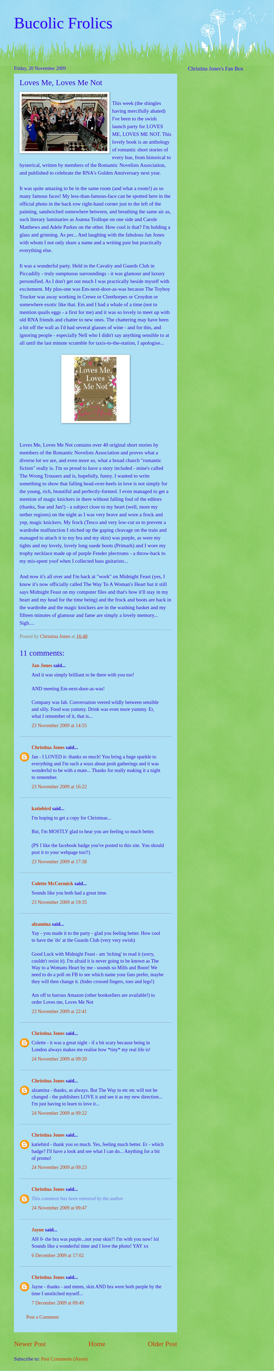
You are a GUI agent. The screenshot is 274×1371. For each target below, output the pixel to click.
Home (97, 1344)
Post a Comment (42, 1317)
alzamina (41, 924)
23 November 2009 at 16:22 (59, 786)
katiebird (41, 808)
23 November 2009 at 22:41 (59, 1011)
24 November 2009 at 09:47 (59, 1208)
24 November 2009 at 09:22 (59, 1113)
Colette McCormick (52, 883)
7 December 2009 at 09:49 (58, 1303)
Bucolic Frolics (63, 23)
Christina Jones (48, 747)
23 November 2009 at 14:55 (59, 725)
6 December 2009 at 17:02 (58, 1255)
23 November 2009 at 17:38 (59, 861)
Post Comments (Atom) (64, 1359)
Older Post (162, 1344)
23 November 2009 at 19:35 (59, 902)
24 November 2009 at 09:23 (59, 1167)
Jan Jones (42, 665)
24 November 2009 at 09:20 (59, 1059)
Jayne (38, 1229)
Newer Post (30, 1344)
